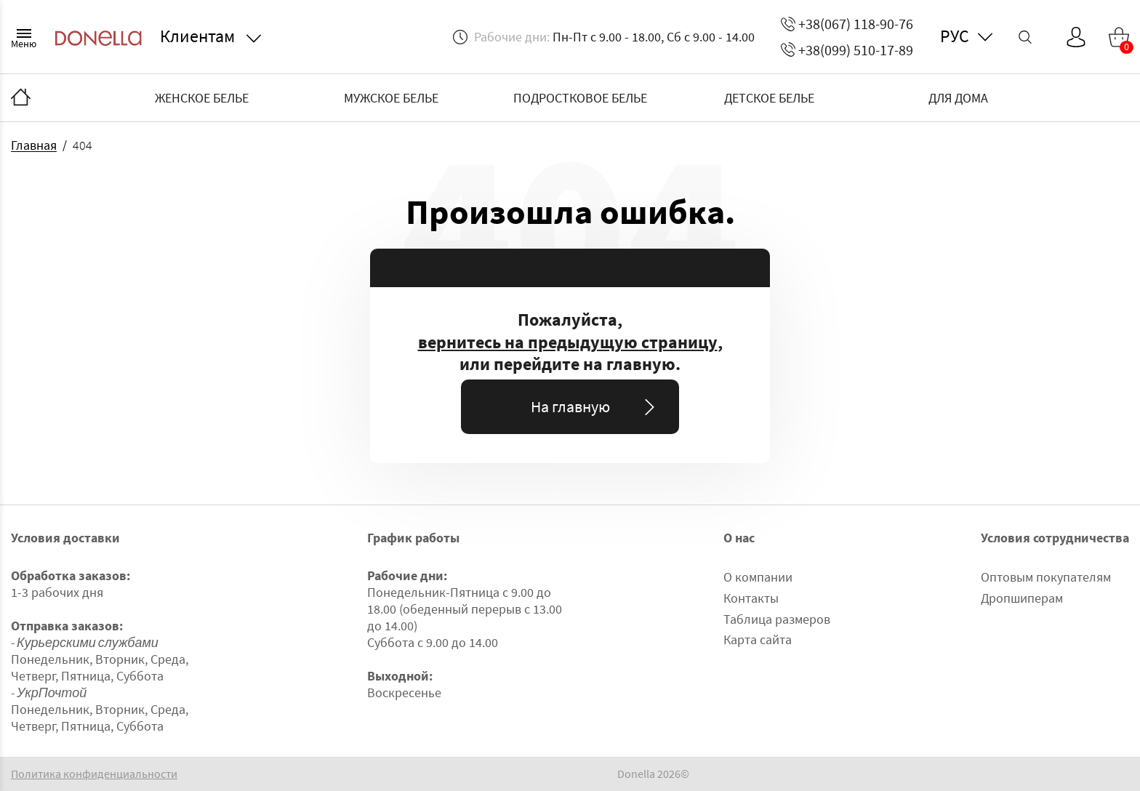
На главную (596, 406)
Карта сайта (757, 639)
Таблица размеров (776, 619)
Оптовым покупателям (1046, 577)
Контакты (751, 598)
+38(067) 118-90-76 (847, 24)
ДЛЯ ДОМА (958, 97)
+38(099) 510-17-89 (847, 50)
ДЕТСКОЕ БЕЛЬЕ (769, 97)
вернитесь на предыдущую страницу (568, 342)
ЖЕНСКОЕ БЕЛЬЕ (202, 97)
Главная (34, 145)
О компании (757, 577)
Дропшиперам (1022, 598)
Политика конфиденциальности (94, 774)
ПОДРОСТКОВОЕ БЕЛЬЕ (580, 97)
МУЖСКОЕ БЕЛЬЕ (391, 97)
